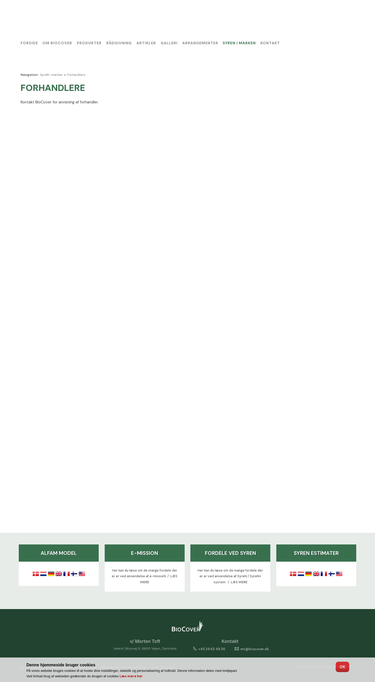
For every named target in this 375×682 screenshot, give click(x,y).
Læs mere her (131, 676)
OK (342, 666)
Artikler (146, 43)
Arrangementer (200, 43)
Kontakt (270, 43)
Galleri (169, 43)
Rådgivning (119, 43)
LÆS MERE (239, 582)
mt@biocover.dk (254, 649)
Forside (29, 43)
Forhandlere (76, 75)
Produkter (89, 43)
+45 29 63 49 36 (208, 649)
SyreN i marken (239, 43)
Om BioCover (57, 43)
